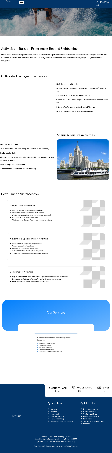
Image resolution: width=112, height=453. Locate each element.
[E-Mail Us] (99, 388)
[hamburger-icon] (21, 2)
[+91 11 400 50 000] (94, 3)
